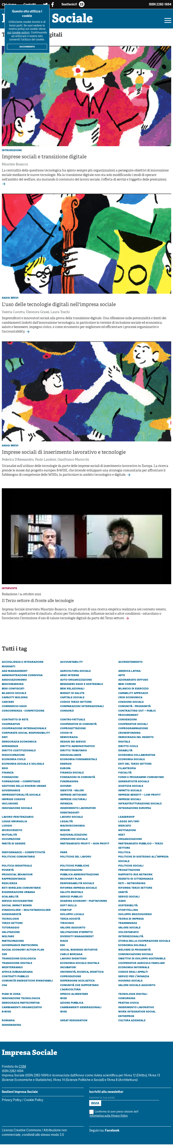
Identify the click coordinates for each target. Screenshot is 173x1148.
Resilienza (9, 887)
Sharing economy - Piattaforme (83, 904)
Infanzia (66, 807)
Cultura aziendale (132, 1024)
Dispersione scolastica (77, 984)
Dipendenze (10, 749)
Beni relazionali (72, 692)
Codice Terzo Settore (76, 705)
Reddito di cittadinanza (135, 882)
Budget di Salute (72, 696)
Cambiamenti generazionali (80, 1010)
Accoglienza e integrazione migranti (22, 667)
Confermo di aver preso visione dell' (114, 1117)
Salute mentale (71, 895)
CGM (22, 1070)
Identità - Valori (72, 794)
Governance (11, 794)
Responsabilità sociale (77, 887)
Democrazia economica (19, 745)
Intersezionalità (130, 940)
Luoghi (7, 829)
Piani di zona (11, 997)
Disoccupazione (13, 758)
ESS (62, 949)
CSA (4, 988)
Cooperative (11, 727)
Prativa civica (128, 1006)
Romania (8, 1024)
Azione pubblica (71, 1006)
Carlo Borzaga (71, 957)
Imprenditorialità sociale (21, 798)
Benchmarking (13, 687)
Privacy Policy (12, 1104)
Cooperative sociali (133, 727)
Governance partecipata (20, 949)
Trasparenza (127, 926)
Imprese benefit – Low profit (139, 798)
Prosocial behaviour (17, 878)
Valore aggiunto (72, 931)
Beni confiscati (13, 692)
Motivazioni (127, 834)
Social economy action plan (23, 953)
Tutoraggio (10, 931)
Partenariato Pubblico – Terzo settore (140, 849)
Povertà (8, 873)
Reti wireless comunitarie (21, 891)
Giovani (65, 789)
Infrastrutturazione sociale (140, 807)
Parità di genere (13, 847)
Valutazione (11, 935)
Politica (124, 856)
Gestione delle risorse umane (24, 789)
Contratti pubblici (15, 979)
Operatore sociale (74, 842)
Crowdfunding (129, 736)
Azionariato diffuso (133, 683)
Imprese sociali (129, 803)
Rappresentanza (14, 882)
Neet (121, 838)
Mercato (124, 829)
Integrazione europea (134, 811)
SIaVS (122, 904)
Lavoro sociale (71, 820)
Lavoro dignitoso (73, 962)
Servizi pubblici (71, 900)
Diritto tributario (73, 754)
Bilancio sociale (14, 696)
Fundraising (69, 785)
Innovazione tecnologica (21, 1002)
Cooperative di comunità (78, 727)
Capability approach (133, 696)
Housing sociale (130, 984)
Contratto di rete (15, 723)
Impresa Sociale (56, 21)
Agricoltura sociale (75, 674)
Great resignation (73, 1024)
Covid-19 (66, 736)
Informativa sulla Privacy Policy (109, 1119)
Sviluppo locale (72, 918)
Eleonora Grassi (37, 316)
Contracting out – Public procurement (137, 716)
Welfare (8, 940)
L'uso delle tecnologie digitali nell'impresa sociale (59, 308)
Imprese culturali (73, 803)
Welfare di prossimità (134, 953)
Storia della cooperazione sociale (144, 944)
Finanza (8, 776)
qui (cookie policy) (18, 32)
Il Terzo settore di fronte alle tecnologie (38, 604)
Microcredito (12, 834)
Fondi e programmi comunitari (141, 780)
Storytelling (128, 913)
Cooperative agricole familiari (141, 966)
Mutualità (9, 838)
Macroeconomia (72, 829)
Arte (121, 679)
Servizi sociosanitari (17, 904)
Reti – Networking (132, 887)
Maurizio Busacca (15, 168)
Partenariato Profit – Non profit (84, 847)
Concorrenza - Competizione (23, 714)
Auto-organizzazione (76, 683)
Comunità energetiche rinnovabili (27, 984)
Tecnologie (10, 922)
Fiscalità (125, 776)
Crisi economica (130, 701)
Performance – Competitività (23, 856)
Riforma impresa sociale (78, 891)
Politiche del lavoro (75, 860)
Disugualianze (70, 758)
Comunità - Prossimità (134, 710)
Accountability (71, 665)
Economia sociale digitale (79, 966)
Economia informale (133, 971)
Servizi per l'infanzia (133, 979)
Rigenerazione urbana (18, 895)
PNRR (63, 856)
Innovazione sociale (17, 811)
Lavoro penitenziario (18, 820)
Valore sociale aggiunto (136, 988)
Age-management (14, 674)
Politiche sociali (130, 869)
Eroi (5, 771)
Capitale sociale (72, 701)
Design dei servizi (73, 745)
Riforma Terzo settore (135, 891)
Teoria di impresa (131, 922)
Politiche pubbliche (74, 869)
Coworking (126, 1002)
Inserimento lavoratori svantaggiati (78, 813)
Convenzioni (127, 723)
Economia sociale (131, 763)
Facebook (112, 1134)
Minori (65, 834)
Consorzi (67, 714)
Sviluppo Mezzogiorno (135, 918)
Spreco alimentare (74, 997)
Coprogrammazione (133, 732)
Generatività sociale (133, 785)
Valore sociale (129, 931)
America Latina (129, 674)
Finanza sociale (72, 776)
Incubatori (68, 971)
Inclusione (10, 807)
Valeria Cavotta (13, 316)
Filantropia (127, 771)
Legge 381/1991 (128, 825)
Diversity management (77, 940)
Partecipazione (13, 944)
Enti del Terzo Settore (135, 767)
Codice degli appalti (133, 975)
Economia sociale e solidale (23, 767)
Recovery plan (71, 882)
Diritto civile (128, 749)
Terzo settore (12, 926)
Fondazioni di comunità (77, 780)
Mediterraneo (12, 971)
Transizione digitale (17, 966)
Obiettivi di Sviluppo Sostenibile (142, 962)
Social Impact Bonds (17, 909)
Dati (5, 740)
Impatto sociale (130, 794)
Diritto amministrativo (77, 749)
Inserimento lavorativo (136, 1010)
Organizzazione (130, 842)
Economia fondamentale (78, 763)
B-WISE (6, 1015)
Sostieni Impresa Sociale (20, 1095)
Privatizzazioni (71, 873)
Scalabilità (10, 900)
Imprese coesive (13, 803)
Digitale (124, 745)
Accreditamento (130, 665)
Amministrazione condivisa (22, 679)
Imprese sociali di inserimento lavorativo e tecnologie (64, 456)
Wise (63, 1002)
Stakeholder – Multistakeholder (26, 913)
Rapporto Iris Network (135, 878)
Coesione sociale (131, 705)
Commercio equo (14, 710)
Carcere (8, 705)
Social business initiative (79, 953)
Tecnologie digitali (132, 997)
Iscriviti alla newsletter (106, 1095)
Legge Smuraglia (14, 825)
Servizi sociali (129, 900)
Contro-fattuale (72, 723)
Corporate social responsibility (26, 736)
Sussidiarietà (11, 918)
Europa (65, 771)
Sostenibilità (128, 909)
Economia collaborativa (136, 758)
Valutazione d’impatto (76, 935)
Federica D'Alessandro (18, 463)
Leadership (126, 820)
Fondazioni (10, 780)
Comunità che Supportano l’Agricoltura (79, 990)
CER (4, 957)
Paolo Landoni (45, 463)
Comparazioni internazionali (82, 710)
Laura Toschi (60, 316)
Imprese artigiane (73, 798)
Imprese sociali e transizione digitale (44, 161)
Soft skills (68, 909)
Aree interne (69, 679)
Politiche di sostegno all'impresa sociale (143, 862)
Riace (64, 944)
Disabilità (125, 754)
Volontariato (128, 935)
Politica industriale (17, 869)
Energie (66, 767)
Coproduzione (70, 979)
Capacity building (15, 701)
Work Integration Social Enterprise (137, 1017)
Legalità (66, 825)
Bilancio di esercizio (133, 692)
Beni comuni (127, 687)
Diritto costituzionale (19, 754)
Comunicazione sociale (135, 957)
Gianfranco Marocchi (73, 463)
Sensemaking (11, 1028)
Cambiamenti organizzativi (22, 1010)
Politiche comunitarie (18, 860)
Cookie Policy (33, 1104)
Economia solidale (132, 949)
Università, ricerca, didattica (82, 975)
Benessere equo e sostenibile (81, 687)
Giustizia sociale (130, 789)
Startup (66, 913)
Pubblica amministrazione (79, 878)
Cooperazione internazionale (24, 732)
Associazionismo (14, 683)
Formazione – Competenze (21, 785)
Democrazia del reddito (136, 740)
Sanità (123, 895)
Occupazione (11, 842)
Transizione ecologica (19, 962)
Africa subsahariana (17, 975)
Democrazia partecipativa (21, 1006)
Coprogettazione (73, 732)
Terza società (70, 922)
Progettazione (129, 873)
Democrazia (69, 740)
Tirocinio (67, 926)
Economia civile (14, 763)
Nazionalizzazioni (73, 838)
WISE (63, 1015)
